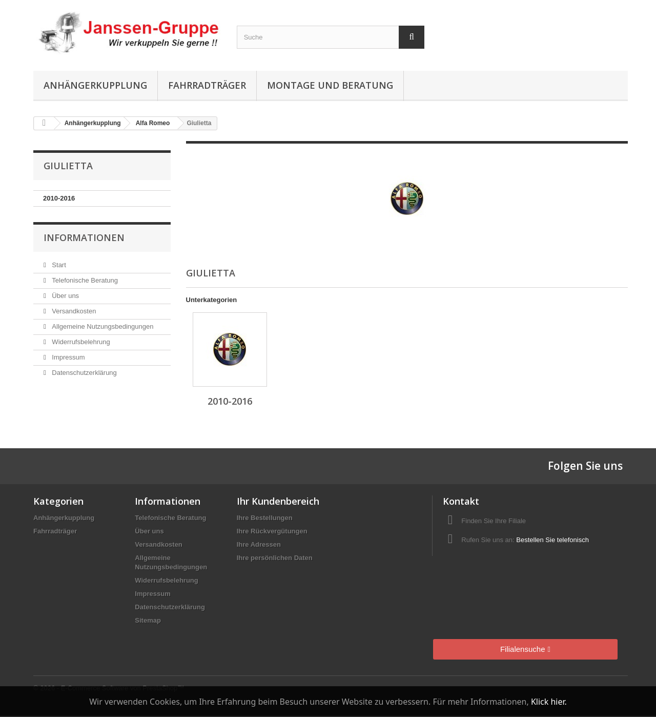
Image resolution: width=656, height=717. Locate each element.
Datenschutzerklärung (83, 372)
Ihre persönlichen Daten (275, 558)
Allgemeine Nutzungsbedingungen (102, 326)
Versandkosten (73, 311)
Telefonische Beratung (84, 280)
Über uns (64, 296)
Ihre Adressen (259, 544)
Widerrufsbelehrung (80, 342)
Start (58, 265)
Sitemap (148, 620)
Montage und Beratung (330, 85)
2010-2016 (59, 198)
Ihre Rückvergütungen (272, 531)
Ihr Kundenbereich (278, 501)
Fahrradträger (207, 85)
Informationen (84, 237)
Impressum (67, 357)
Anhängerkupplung (95, 85)
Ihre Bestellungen (265, 518)
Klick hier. (549, 701)
